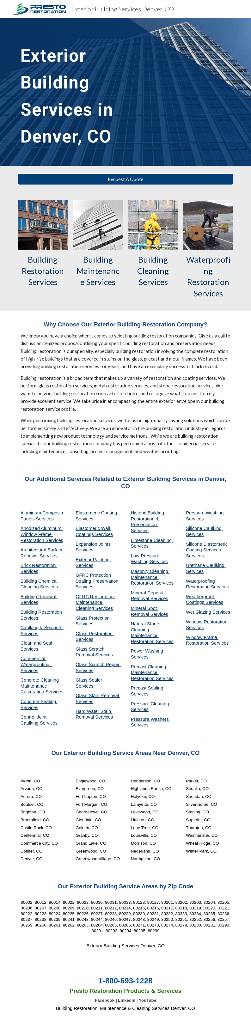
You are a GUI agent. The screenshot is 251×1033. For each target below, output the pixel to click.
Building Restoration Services (43, 271)
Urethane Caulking (205, 565)
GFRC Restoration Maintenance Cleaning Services (95, 602)
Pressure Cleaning (150, 703)
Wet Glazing (199, 612)
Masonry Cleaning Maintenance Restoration (150, 577)
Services (140, 546)
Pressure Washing (205, 512)
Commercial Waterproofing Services (36, 664)
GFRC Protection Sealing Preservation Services (97, 581)
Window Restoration (207, 621)
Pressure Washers (150, 719)
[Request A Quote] (125, 179)
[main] (89, 91)
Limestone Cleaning (151, 540)
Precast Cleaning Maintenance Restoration (149, 672)
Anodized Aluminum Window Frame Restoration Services (42, 534)
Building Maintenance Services (98, 271)
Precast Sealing (148, 687)
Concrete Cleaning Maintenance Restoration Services (42, 686)
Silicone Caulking (204, 528)
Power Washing (147, 650)
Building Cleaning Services (153, 271)
